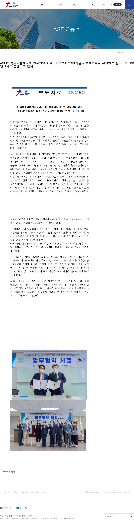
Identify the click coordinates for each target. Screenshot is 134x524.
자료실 (93, 4)
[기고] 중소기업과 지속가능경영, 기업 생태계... (23, 492)
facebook (5, 507)
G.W (110, 5)
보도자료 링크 (9, 472)
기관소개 (41, 4)
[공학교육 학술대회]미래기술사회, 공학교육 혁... (110, 492)
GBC (104, 5)
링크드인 (21, 507)
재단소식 (76, 4)
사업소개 (59, 4)
